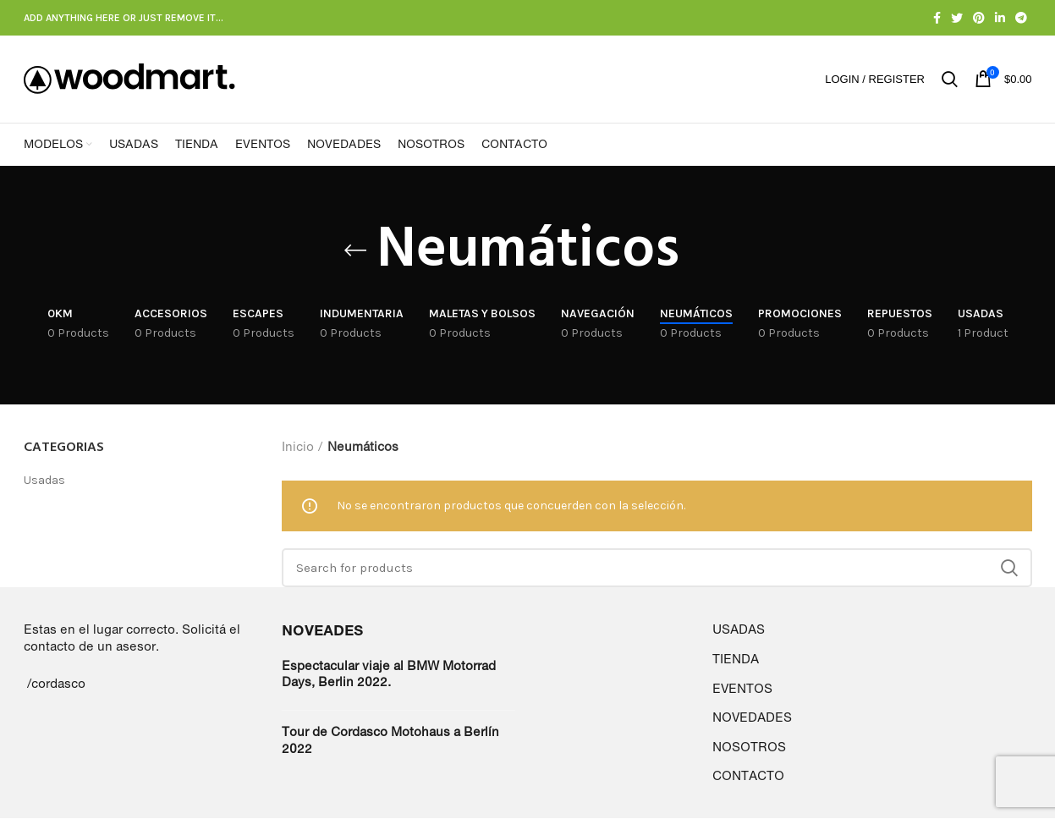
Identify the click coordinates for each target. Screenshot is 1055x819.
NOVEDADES (752, 719)
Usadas (44, 482)
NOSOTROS (749, 747)
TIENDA (735, 659)
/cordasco (56, 684)
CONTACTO (748, 777)
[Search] (657, 569)
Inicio (298, 447)
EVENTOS (742, 689)
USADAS (738, 631)
